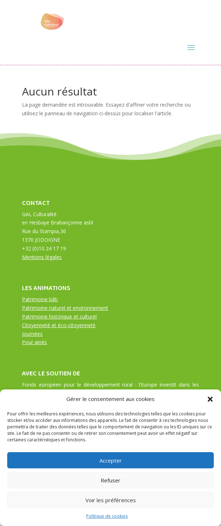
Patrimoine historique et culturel (59, 316)
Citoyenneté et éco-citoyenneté (59, 325)
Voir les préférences (110, 500)
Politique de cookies (107, 516)
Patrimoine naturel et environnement (65, 307)
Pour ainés (34, 342)
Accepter (111, 460)
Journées (32, 333)
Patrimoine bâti (40, 299)
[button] (210, 399)
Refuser (110, 480)
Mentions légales (42, 257)
